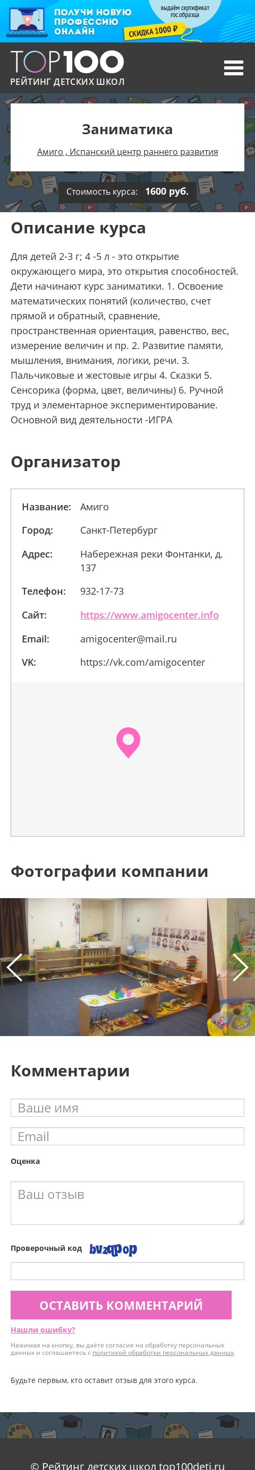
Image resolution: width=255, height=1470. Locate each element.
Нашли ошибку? (43, 1330)
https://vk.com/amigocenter (142, 662)
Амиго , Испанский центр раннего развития (127, 152)
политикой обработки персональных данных (163, 1352)
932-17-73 (102, 591)
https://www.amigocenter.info (149, 614)
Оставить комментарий (121, 1305)
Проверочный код (46, 1248)
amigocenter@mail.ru (128, 638)
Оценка (25, 1161)
